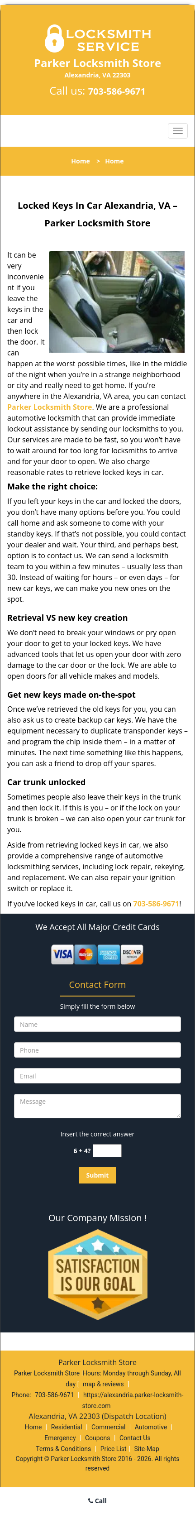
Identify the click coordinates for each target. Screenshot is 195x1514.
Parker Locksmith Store (49, 407)
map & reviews (104, 1384)
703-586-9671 (117, 91)
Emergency (60, 1438)
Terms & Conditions (63, 1448)
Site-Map (146, 1448)
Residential (66, 1427)
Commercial (108, 1427)
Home (80, 161)
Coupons (97, 1438)
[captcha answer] (107, 1150)
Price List (113, 1448)
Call (97, 1500)
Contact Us (135, 1438)
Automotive (151, 1427)
